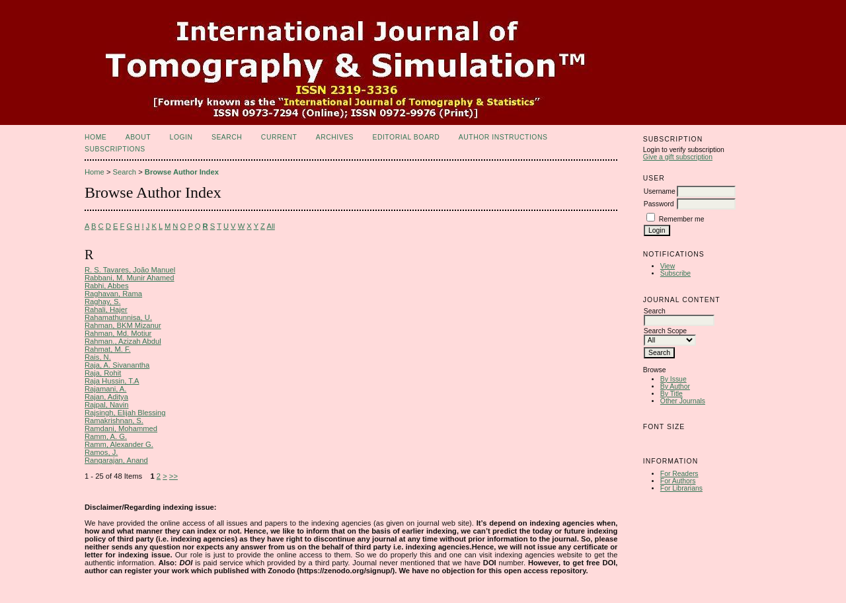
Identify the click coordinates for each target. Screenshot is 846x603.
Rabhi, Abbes (107, 286)
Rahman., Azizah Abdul (123, 341)
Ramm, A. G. (106, 436)
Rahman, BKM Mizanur (123, 325)
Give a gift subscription (677, 157)
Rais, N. (98, 357)
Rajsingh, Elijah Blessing (125, 413)
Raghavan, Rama (113, 294)
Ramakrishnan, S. (114, 420)
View (667, 266)
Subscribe (675, 273)
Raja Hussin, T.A (112, 381)
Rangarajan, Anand (116, 460)
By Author (675, 386)
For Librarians (681, 488)
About (138, 137)
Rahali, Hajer (106, 309)
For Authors (678, 481)
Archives (335, 137)
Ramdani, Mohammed (121, 428)
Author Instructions (503, 137)
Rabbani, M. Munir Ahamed (129, 278)
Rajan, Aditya (106, 397)
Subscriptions (115, 149)
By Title (671, 393)
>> (173, 476)
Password (659, 204)
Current (279, 137)
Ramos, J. (101, 452)
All (270, 226)
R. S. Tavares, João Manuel (130, 270)
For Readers (679, 473)
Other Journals (682, 401)
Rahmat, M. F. (108, 349)
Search (227, 137)
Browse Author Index (182, 172)
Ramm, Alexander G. (119, 444)
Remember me (682, 219)
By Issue (673, 379)
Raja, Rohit (103, 373)
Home (95, 137)
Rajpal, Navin (107, 405)
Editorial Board (406, 137)
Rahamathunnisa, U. (118, 317)
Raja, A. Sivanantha (117, 365)
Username (659, 191)
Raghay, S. (103, 301)
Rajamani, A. (105, 389)
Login (181, 137)
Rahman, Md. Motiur (118, 333)
